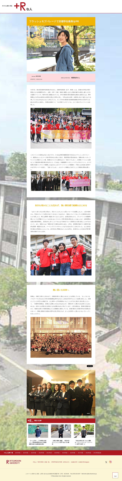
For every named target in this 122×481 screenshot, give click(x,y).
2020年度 (56, 452)
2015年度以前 (97, 452)
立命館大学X (74, 462)
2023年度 (33, 452)
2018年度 (72, 452)
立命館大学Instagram (83, 462)
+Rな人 (35, 462)
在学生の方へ (66, 462)
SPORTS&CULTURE (56, 462)
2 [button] (92, 413)
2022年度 (41, 452)
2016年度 (88, 452)
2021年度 (49, 452)
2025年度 (17, 452)
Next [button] (91, 394)
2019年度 (64, 452)
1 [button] (88, 413)
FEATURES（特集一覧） (44, 462)
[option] (61, 393)
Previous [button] (30, 394)
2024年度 (25, 452)
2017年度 (80, 452)
